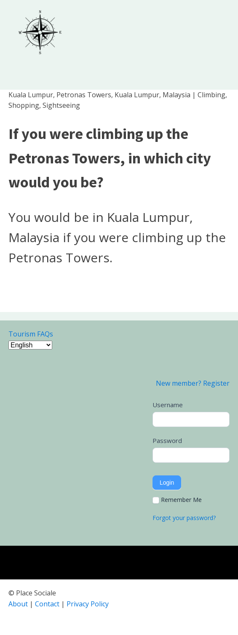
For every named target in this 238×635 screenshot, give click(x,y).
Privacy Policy (88, 603)
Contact (47, 603)
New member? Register (193, 383)
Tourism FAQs (30, 334)
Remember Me (177, 500)
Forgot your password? (184, 518)
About (18, 603)
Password (167, 440)
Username (167, 404)
